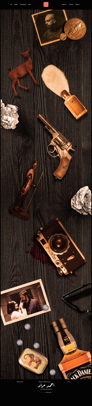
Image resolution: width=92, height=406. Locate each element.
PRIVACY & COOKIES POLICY (44, 382)
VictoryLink (48, 392)
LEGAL (68, 382)
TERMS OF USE (20, 382)
